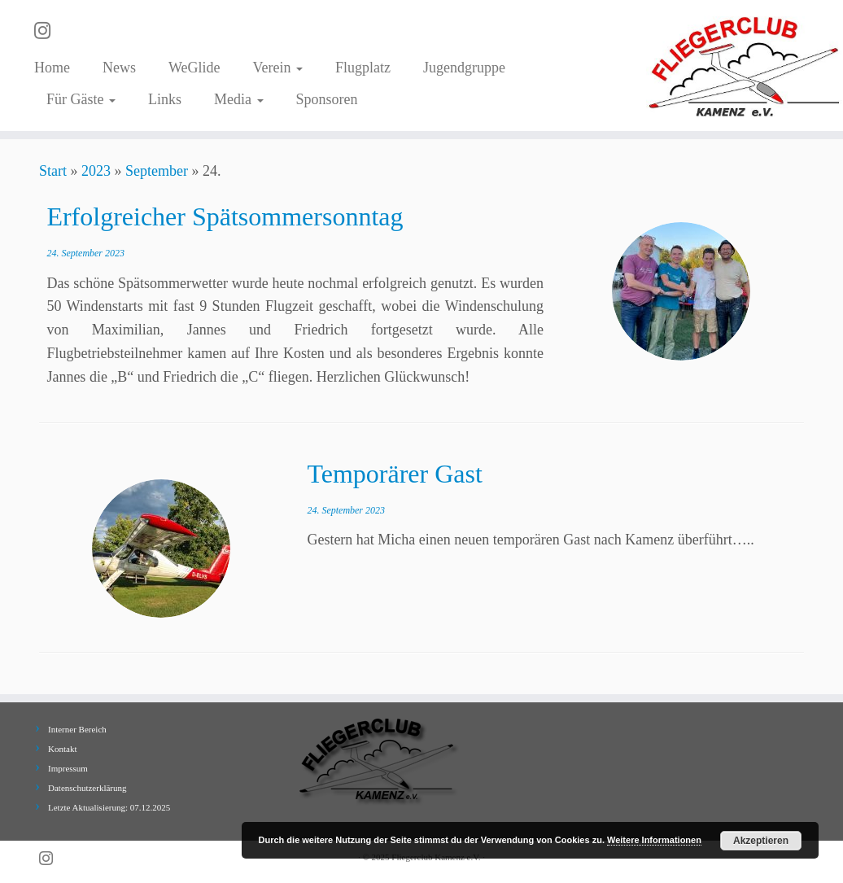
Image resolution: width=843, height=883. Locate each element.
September (156, 171)
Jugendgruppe (464, 67)
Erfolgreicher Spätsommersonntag (224, 216)
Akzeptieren (760, 840)
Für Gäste (81, 99)
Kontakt (62, 749)
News (119, 67)
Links (164, 99)
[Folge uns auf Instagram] (47, 31)
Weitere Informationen (654, 840)
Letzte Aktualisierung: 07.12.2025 (109, 807)
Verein (278, 67)
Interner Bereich (77, 729)
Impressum (68, 768)
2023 (96, 171)
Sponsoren (327, 99)
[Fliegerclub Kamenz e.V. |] (744, 65)
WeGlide (194, 67)
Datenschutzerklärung (87, 788)
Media (238, 99)
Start (53, 171)
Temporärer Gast (394, 473)
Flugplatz (363, 67)
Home (52, 67)
